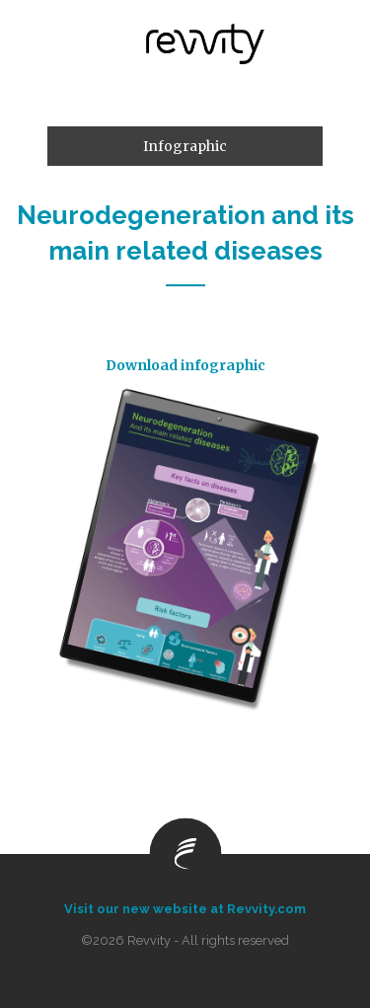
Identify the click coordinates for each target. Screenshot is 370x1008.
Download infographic (185, 365)
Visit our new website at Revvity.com (185, 908)
